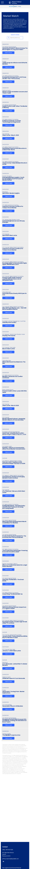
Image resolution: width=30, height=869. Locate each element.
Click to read (8, 67)
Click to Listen (8, 423)
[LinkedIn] (3, 861)
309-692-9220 (9, 849)
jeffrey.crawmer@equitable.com (10, 858)
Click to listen (8, 52)
